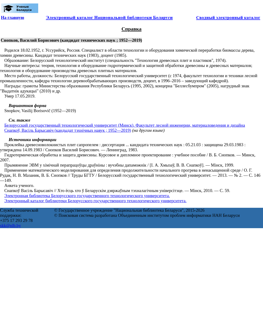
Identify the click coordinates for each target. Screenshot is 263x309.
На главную (12, 17)
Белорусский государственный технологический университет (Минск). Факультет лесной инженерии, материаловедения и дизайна (124, 125)
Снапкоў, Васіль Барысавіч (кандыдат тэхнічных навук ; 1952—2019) (67, 130)
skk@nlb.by (10, 225)
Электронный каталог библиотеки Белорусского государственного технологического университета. (95, 200)
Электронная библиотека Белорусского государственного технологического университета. (87, 195)
